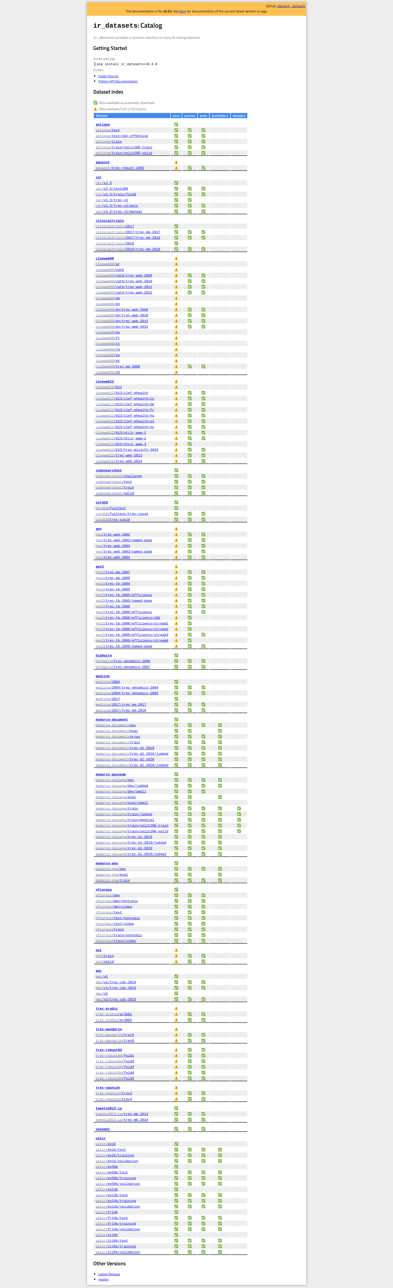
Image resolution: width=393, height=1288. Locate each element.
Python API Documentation (118, 82)
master (103, 1280)
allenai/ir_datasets (291, 6)
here (183, 11)
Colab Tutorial (108, 76)
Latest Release (109, 1274)
